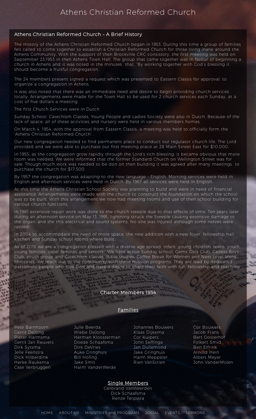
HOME (47, 412)
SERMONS (195, 412)
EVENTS (172, 412)
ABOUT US (69, 412)
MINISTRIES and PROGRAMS (112, 412)
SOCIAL (152, 412)
